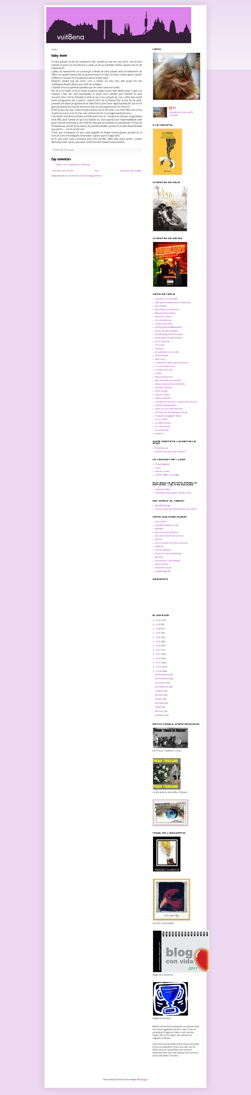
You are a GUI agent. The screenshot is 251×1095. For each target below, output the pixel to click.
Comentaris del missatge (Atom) (84, 176)
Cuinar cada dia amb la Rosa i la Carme (176, 509)
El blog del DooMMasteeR (168, 327)
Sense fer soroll (163, 568)
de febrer (160, 715)
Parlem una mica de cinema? (170, 452)
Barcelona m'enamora (167, 309)
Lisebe (158, 373)
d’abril (158, 707)
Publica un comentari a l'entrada (73, 165)
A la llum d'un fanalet (166, 299)
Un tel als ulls (162, 430)
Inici (96, 171)
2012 (158, 654)
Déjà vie (159, 546)
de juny (159, 699)
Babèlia (159, 529)
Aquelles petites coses (167, 525)
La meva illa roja (163, 370)
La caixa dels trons (165, 366)
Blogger (144, 1079)
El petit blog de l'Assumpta (169, 334)
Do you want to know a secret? (171, 543)
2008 (159, 671)
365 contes (161, 522)
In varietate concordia (167, 352)
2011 (158, 658)
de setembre (162, 687)
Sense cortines (163, 398)
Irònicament (161, 356)
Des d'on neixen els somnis (169, 536)
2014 (158, 646)
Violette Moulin (163, 571)
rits (66, 150)
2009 (159, 667)
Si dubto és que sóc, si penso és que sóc (176, 402)
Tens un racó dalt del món (168, 409)
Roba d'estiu (161, 564)
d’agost (159, 691)
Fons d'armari (162, 341)
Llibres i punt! (162, 471)
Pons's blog (161, 391)
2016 (158, 637)
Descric (159, 539)
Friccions (160, 345)
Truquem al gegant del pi (168, 416)
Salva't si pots (162, 395)
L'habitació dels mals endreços (171, 363)
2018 (158, 629)
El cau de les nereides (166, 331)
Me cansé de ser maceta (168, 380)
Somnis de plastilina (165, 405)
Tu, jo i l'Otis (161, 419)
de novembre (162, 679)
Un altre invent (163, 423)
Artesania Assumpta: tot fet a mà (173, 493)
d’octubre (160, 683)
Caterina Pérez (162, 489)
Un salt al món (162, 426)
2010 (158, 663)
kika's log (160, 359)
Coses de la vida (163, 324)
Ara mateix (161, 306)
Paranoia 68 (161, 448)
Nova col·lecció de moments (170, 384)
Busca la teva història (166, 532)
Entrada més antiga (130, 171)
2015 (158, 641)
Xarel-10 (159, 434)
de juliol (159, 695)
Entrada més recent (62, 171)
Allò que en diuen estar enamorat (173, 302)
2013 (158, 650)
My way (159, 557)
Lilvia (158, 468)
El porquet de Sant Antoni (168, 338)
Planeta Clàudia (163, 388)
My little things (162, 506)
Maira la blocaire (164, 377)
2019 (158, 624)
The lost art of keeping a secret (171, 412)
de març (159, 711)
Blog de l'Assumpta (165, 313)
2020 (159, 620)
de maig (159, 703)
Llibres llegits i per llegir (167, 475)
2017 (158, 633)
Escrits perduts (163, 550)
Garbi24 (159, 349)
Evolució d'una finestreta (168, 554)
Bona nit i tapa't (163, 317)
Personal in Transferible (167, 561)
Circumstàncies (163, 320)
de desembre (162, 675)
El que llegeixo (162, 464)
